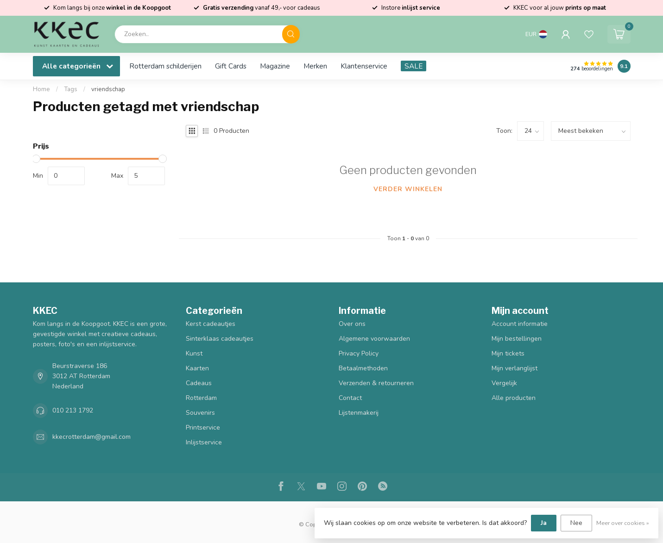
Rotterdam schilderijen (165, 66)
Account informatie (520, 323)
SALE (413, 66)
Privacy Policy (359, 353)
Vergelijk (504, 383)
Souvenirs (200, 412)
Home (41, 89)
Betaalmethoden (363, 368)
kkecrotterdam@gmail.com (91, 436)
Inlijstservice (204, 442)
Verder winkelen (407, 189)
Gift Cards (230, 66)
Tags (70, 89)
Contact (350, 397)
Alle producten (514, 397)
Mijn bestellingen (517, 338)
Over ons (352, 323)
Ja (544, 522)
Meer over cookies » (622, 523)
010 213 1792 (72, 410)
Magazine (275, 66)
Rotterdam (201, 397)
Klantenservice (364, 66)
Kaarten (197, 368)
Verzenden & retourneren (376, 383)
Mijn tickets (508, 353)
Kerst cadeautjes (210, 323)
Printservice (203, 427)
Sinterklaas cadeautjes (219, 338)
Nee (576, 522)
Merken (315, 66)
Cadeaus (199, 383)
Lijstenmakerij (359, 412)
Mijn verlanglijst (514, 368)
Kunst (194, 353)
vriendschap (108, 89)
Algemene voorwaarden (374, 338)
